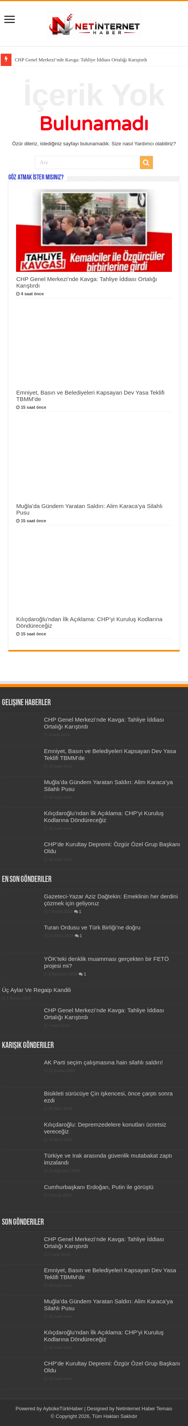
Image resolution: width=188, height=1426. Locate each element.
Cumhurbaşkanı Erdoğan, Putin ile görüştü (99, 1187)
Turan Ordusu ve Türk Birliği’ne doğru (92, 927)
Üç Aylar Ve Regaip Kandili (36, 990)
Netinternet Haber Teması (144, 1408)
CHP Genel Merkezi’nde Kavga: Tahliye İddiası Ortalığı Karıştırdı (81, 60)
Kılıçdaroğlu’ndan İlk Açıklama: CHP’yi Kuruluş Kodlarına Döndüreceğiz (104, 816)
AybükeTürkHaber (63, 1408)
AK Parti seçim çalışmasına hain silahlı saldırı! (103, 1062)
